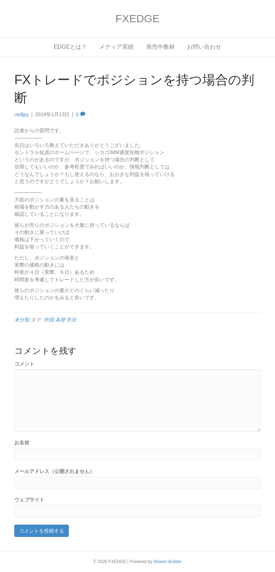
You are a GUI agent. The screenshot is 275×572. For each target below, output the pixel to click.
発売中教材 (160, 47)
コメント (24, 364)
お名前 (21, 442)
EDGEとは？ (70, 47)
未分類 (21, 320)
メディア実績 (116, 47)
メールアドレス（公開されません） (54, 471)
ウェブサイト (29, 499)
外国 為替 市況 (60, 320)
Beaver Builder (168, 561)
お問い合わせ (204, 47)
